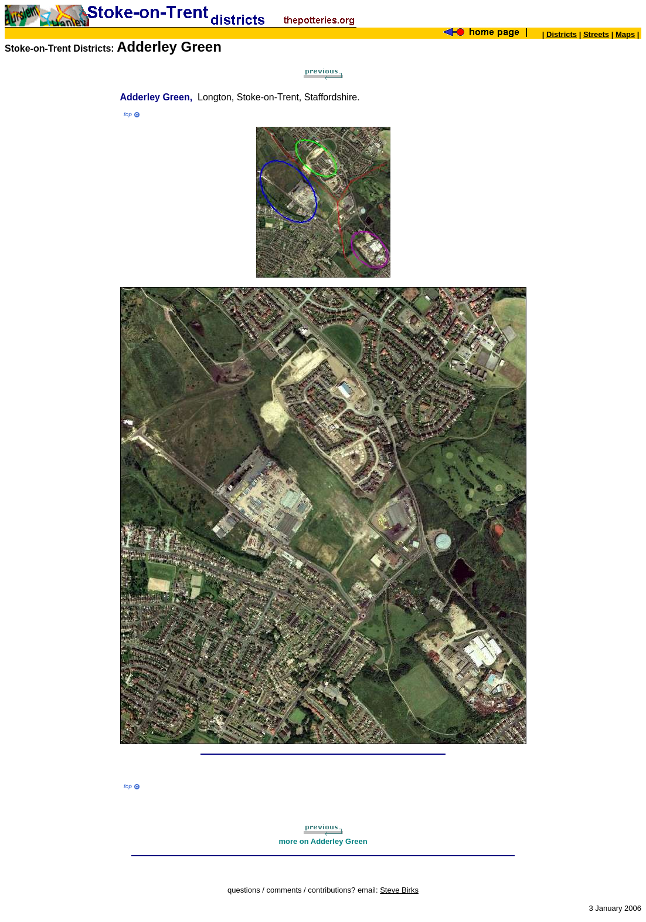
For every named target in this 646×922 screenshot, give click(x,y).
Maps (625, 34)
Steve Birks (399, 890)
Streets (596, 34)
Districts (561, 34)
